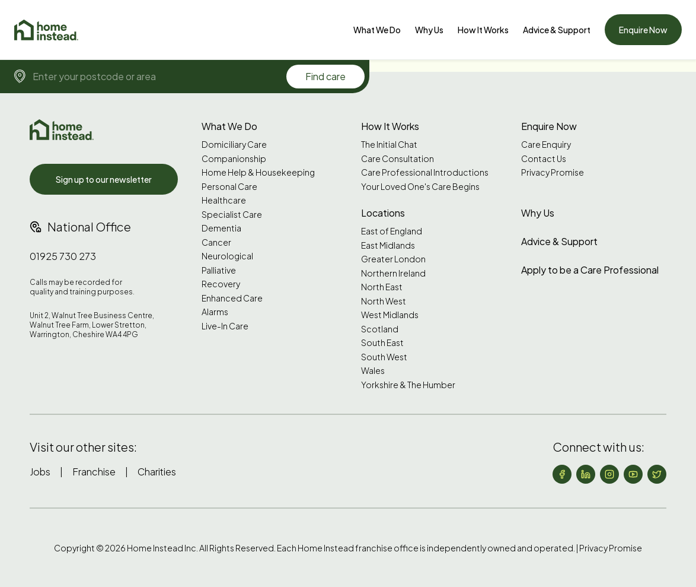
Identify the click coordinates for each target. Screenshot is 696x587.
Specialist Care (232, 215)
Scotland (379, 329)
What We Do (377, 29)
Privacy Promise (552, 172)
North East (382, 287)
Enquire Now (643, 29)
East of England (391, 231)
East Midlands (388, 245)
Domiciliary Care (234, 144)
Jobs (40, 471)
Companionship (234, 159)
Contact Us (543, 159)
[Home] (46, 30)
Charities (157, 471)
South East (382, 343)
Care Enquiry (546, 144)
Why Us (429, 29)
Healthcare (224, 200)
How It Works (483, 29)
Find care (325, 76)
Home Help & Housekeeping (258, 172)
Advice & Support (556, 29)
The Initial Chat (389, 144)
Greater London (393, 259)
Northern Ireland (393, 273)
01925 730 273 (63, 256)
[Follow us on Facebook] (562, 474)
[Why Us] (429, 29)
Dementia (221, 228)
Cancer (216, 242)
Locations (383, 213)
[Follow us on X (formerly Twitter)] (656, 474)
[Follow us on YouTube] (633, 474)
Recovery (221, 284)
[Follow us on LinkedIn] (585, 474)
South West (384, 357)
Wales (373, 371)
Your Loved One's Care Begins (420, 187)
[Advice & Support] (556, 29)
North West (383, 301)
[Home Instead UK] (62, 129)
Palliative (219, 270)
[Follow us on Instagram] (609, 474)
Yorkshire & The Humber (408, 385)
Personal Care (229, 187)
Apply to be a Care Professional (590, 270)
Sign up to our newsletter (104, 179)
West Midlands (390, 315)
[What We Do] (377, 29)
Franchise (94, 471)
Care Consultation (397, 159)
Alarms (215, 312)
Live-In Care (225, 326)
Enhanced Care (232, 298)
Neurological (227, 256)
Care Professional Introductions (425, 172)
